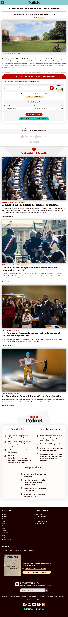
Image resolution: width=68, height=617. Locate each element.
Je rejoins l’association (40, 521)
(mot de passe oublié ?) (58, 105)
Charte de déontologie (29, 596)
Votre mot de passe (39, 105)
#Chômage (31, 550)
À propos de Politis (40, 523)
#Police (10, 550)
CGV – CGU (42, 596)
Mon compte (38, 526)
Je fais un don (38, 514)
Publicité (29, 599)
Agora (4, 514)
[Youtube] (34, 605)
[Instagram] (39, 605)
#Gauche (16, 550)
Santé (3, 537)
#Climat (4, 550)
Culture (4, 526)
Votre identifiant (8, 105)
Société (4, 521)
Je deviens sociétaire (40, 516)
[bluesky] (29, 605)
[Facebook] (25, 605)
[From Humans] (43, 605)
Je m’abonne (37, 519)
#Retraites (23, 550)
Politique (4, 516)
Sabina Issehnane (26, 17)
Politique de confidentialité (56, 596)
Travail (4, 530)
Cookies (37, 599)
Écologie (4, 519)
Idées (3, 523)
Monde (4, 528)
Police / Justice (6, 539)
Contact (4, 596)
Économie (5, 532)
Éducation (5, 535)
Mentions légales (15, 596)
